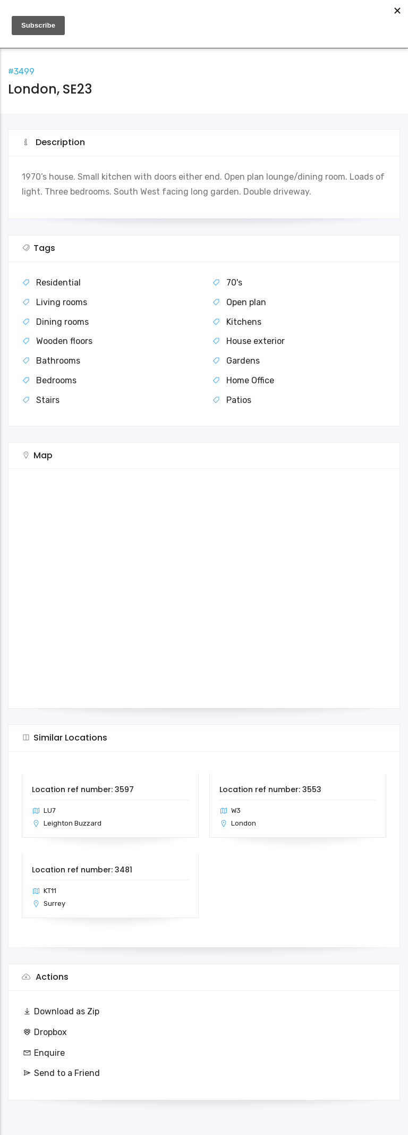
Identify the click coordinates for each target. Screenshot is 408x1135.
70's (234, 283)
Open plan (246, 302)
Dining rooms (62, 322)
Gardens (243, 361)
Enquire (43, 1053)
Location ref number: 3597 (83, 789)
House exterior (255, 341)
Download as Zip (60, 1011)
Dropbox (44, 1032)
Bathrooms (58, 361)
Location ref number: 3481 (82, 869)
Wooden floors (64, 341)
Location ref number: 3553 (270, 789)
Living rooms (61, 302)
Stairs (48, 400)
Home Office (250, 380)
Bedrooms (56, 380)
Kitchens (243, 322)
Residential (58, 283)
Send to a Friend (61, 1073)
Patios (238, 400)
